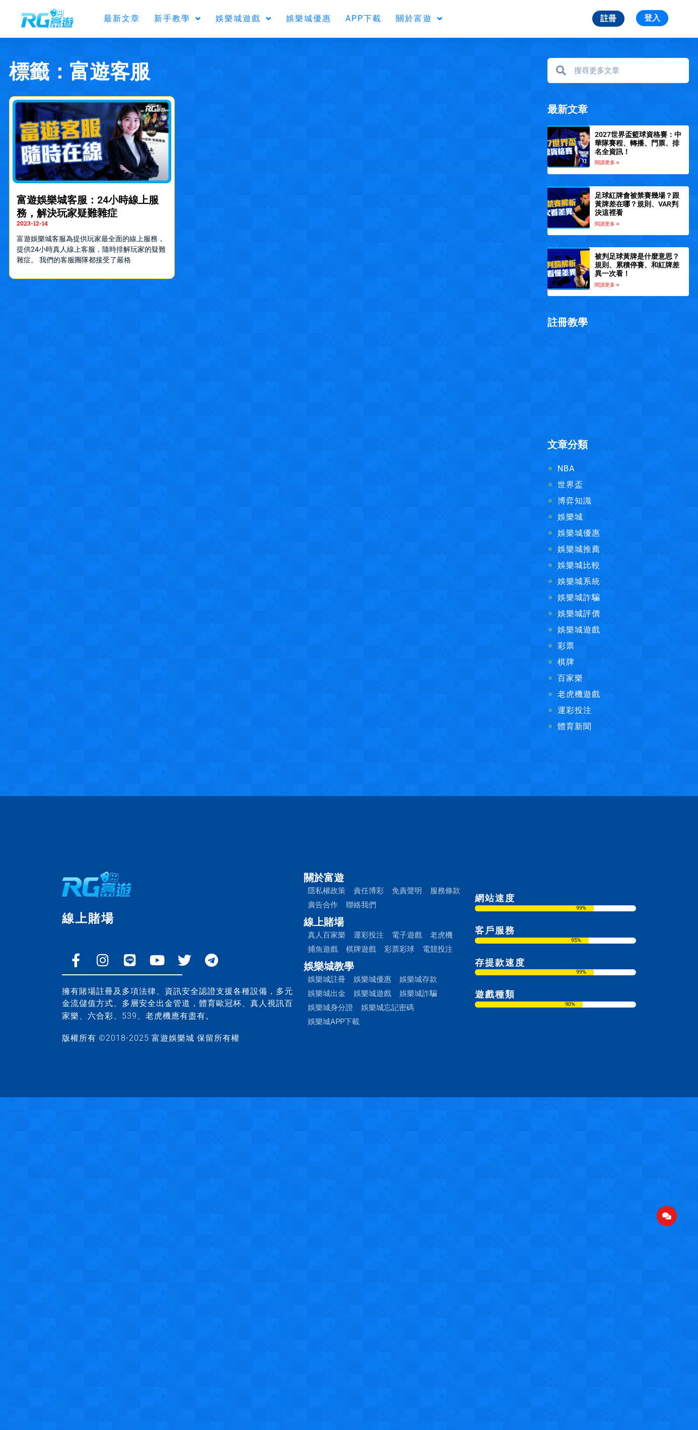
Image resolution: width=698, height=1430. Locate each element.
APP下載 (363, 18)
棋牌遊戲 (361, 949)
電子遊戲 (407, 935)
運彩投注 (574, 710)
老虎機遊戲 (578, 694)
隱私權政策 (326, 890)
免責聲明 (407, 890)
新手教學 (177, 19)
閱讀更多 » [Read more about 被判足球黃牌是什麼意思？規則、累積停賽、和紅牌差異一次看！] (607, 284)
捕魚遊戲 (323, 949)
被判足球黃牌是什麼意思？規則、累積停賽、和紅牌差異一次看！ (637, 264)
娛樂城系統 (578, 581)
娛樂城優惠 (308, 18)
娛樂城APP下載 (334, 1021)
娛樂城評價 (578, 613)
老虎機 (441, 935)
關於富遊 (419, 19)
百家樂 (570, 678)
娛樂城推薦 (578, 549)
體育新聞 (574, 726)
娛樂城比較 (578, 565)
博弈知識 (574, 501)
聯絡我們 (361, 904)
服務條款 (445, 890)
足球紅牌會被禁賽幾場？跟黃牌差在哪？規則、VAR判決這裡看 (637, 204)
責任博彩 (369, 890)
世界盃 (570, 484)
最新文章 (122, 18)
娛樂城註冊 (326, 979)
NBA (566, 468)
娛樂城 (570, 517)
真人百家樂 (326, 935)
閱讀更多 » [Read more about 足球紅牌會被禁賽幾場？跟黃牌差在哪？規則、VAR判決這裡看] (607, 224)
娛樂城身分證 (330, 1007)
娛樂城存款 (418, 979)
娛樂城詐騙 (578, 597)
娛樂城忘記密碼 (387, 1007)
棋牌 (566, 662)
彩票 (566, 646)
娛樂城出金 (326, 993)
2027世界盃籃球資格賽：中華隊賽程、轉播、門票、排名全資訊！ (638, 143)
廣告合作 (323, 904)
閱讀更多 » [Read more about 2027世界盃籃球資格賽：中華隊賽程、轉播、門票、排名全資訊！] (607, 162)
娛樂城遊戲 (244, 19)
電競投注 (438, 949)
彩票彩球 (399, 949)
